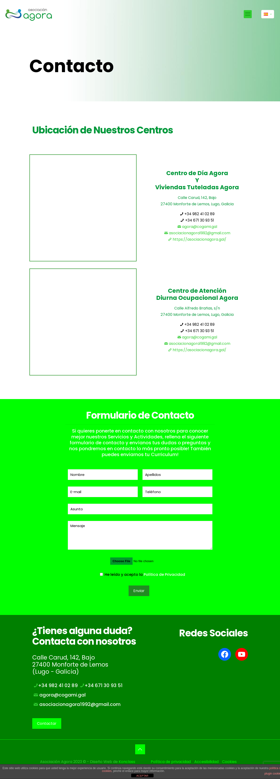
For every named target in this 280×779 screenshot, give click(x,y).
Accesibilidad (206, 761)
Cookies (229, 761)
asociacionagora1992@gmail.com (197, 233)
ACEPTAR (142, 775)
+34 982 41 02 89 (197, 214)
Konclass (127, 761)
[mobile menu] (248, 14)
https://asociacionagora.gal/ (197, 239)
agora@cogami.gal (197, 226)
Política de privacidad (171, 761)
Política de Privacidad (164, 574)
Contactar (47, 723)
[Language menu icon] (267, 14)
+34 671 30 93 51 (197, 220)
